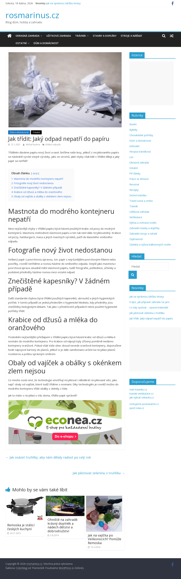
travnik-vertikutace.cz (141, 393)
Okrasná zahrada (27, 35)
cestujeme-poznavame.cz (144, 404)
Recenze (134, 184)
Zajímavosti (136, 239)
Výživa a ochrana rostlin (142, 222)
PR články (134, 173)
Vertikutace (135, 217)
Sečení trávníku (138, 195)
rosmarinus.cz (32, 15)
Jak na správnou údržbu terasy (63, 3)
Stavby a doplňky (104, 35)
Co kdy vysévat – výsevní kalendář (148, 307)
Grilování (134, 146)
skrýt (35, 173)
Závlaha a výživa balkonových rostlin (150, 244)
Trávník (80, 35)
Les (131, 157)
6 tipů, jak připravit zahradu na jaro (149, 302)
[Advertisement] (151, 83)
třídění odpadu (53, 144)
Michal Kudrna (33, 144)
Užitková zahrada (58, 35)
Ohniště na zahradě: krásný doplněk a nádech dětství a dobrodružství (63, 525)
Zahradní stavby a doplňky (144, 228)
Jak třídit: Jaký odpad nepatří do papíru (151, 318)
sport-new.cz (136, 408)
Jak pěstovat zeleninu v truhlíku (99, 473)
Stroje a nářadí (131, 35)
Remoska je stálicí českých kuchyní (20, 527)
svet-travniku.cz (138, 389)
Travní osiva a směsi (141, 200)
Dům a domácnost (38, 43)
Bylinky (133, 129)
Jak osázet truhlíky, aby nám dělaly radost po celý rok (48, 457)
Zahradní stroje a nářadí (143, 233)
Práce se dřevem (139, 179)
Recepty (134, 190)
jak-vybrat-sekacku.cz (141, 397)
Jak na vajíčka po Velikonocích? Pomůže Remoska (104, 539)
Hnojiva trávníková (140, 151)
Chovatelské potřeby (141, 135)
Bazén (133, 124)
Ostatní (13, 43)
